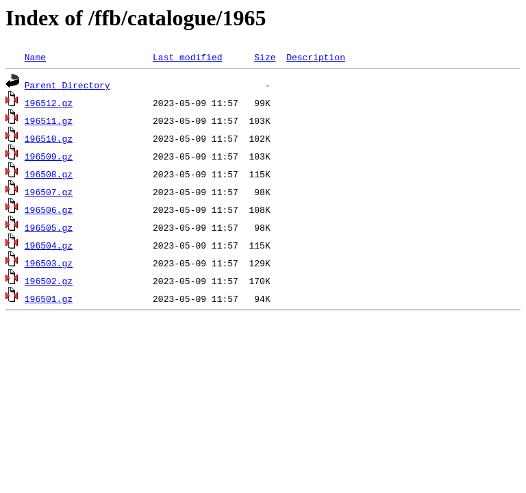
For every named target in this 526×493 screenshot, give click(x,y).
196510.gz (49, 138)
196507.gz (49, 192)
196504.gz (49, 245)
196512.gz (49, 103)
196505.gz (49, 227)
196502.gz (49, 281)
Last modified (187, 57)
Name (35, 57)
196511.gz (49, 120)
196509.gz (49, 156)
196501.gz (49, 298)
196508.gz (49, 174)
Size (264, 57)
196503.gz (49, 263)
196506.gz (49, 209)
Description (315, 57)
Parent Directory (67, 85)
